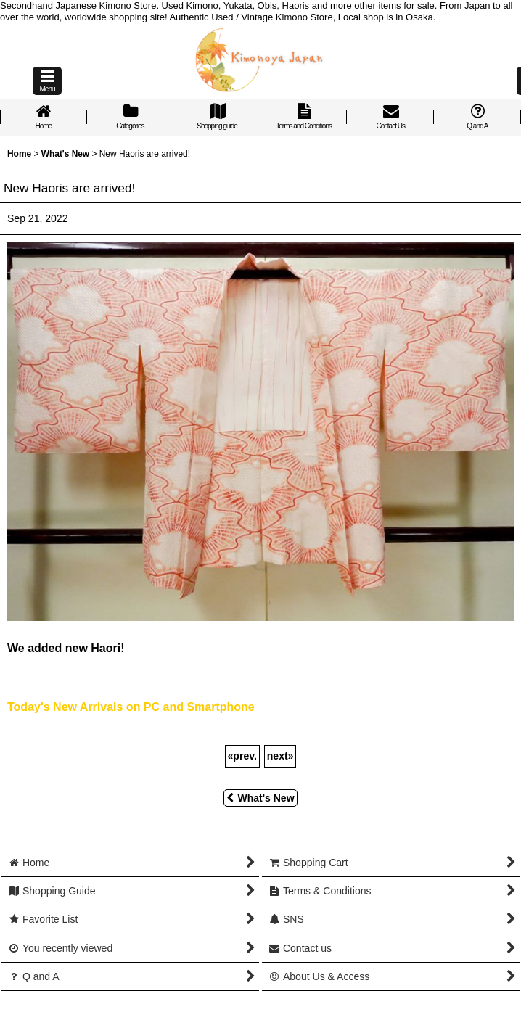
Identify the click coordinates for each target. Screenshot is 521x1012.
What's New (260, 798)
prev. (242, 756)
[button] (47, 81)
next (280, 756)
